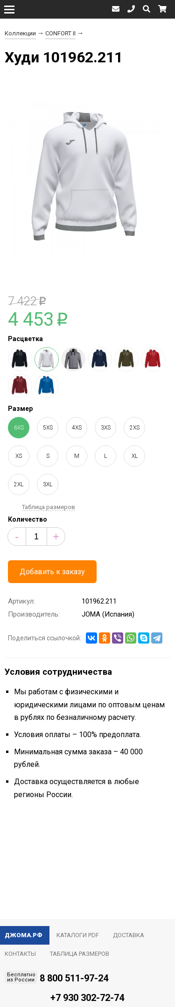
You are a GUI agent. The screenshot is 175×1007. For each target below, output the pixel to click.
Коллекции (20, 33)
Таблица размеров (48, 507)
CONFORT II (60, 33)
